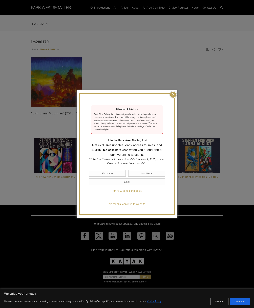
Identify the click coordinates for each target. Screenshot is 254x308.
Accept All (240, 301)
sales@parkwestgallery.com (105, 120)
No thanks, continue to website (127, 204)
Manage (219, 301)
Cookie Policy (154, 301)
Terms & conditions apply (127, 190)
